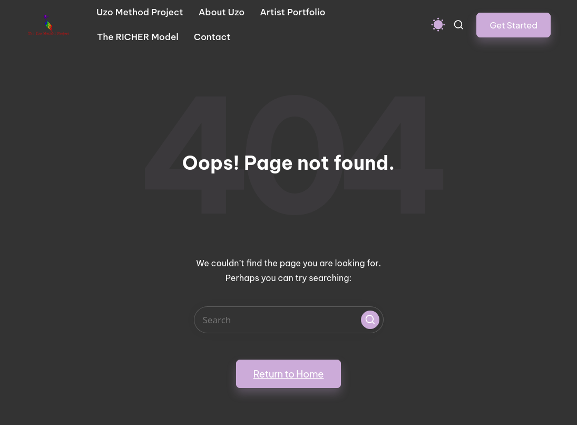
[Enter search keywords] (289, 319)
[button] (513, 25)
